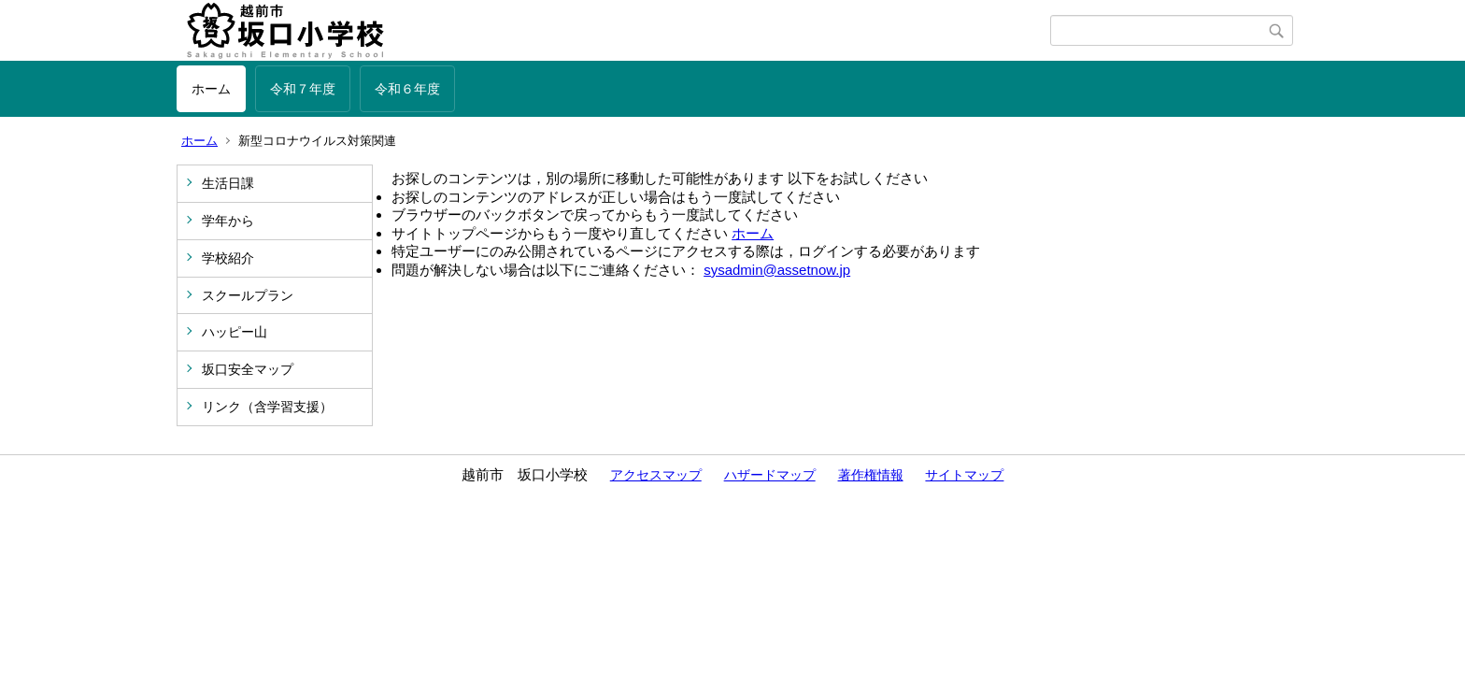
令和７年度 (302, 88)
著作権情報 (870, 474)
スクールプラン (247, 295)
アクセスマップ (656, 474)
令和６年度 (407, 88)
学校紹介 (228, 258)
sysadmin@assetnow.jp (777, 270)
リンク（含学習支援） (267, 406)
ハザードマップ (770, 474)
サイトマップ (964, 474)
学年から (228, 220)
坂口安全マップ (247, 369)
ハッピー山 (234, 331)
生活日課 (228, 183)
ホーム (211, 88)
